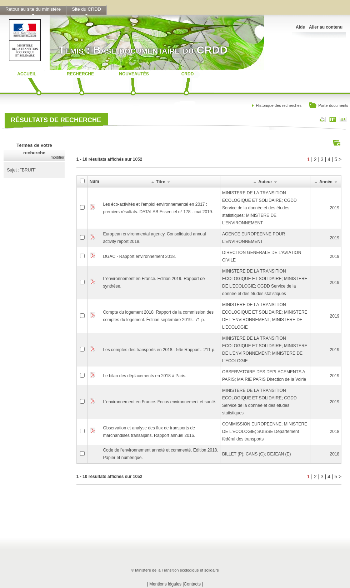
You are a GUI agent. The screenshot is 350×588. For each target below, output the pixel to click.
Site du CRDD (86, 9)
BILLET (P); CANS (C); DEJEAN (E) (256, 454)
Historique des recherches (278, 105)
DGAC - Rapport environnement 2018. (139, 256)
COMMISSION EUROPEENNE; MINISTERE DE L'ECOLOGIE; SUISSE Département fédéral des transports (264, 432)
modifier (57, 157)
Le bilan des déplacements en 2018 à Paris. (144, 375)
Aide (300, 27)
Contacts (192, 584)
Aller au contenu (325, 27)
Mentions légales (165, 584)
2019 (335, 207)
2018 (335, 431)
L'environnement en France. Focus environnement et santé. (159, 401)
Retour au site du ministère (33, 9)
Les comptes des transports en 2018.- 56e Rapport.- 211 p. (159, 349)
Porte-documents (328, 106)
